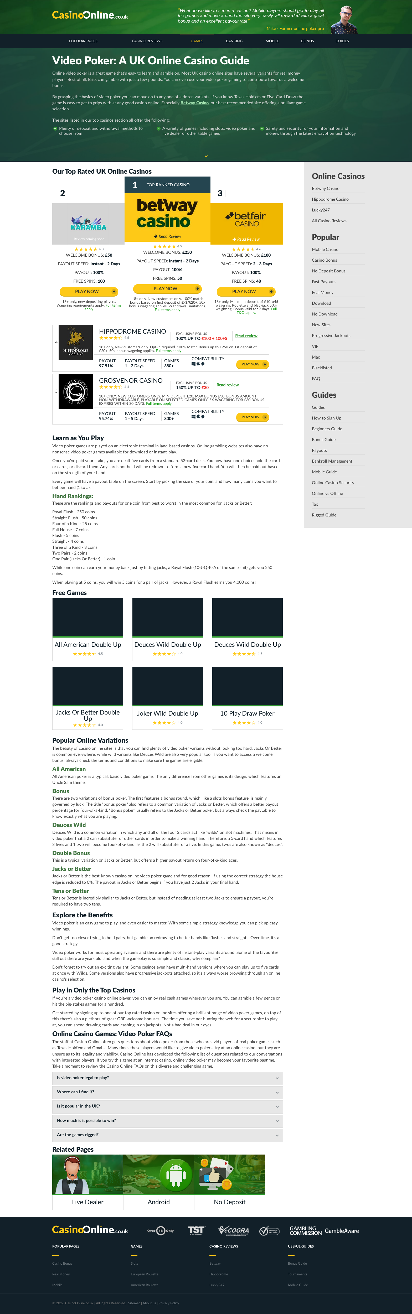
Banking (234, 41)
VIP (315, 346)
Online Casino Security (333, 483)
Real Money (322, 293)
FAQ (316, 379)
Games (197, 41)
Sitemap (134, 1303)
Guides (342, 41)
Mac (316, 357)
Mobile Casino (325, 249)
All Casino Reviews (329, 221)
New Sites (321, 325)
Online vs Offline (327, 494)
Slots (134, 1263)
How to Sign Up (326, 418)
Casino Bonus (324, 260)
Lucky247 (321, 210)
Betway (215, 1263)
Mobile (272, 41)
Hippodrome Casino (330, 199)
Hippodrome (218, 1274)
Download (321, 303)
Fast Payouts (324, 282)
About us (149, 1303)
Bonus (307, 41)
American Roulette (144, 1285)
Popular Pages (83, 41)
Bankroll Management (332, 461)
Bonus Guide (324, 440)
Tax (315, 504)
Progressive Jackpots (331, 336)
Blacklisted (322, 368)
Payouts (319, 450)
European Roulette (144, 1274)
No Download (325, 314)
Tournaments (297, 1274)
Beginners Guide (327, 429)
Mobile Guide (324, 472)
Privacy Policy (168, 1303)
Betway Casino (195, 103)
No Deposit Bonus (329, 271)
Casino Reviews (147, 41)
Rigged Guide (324, 515)
